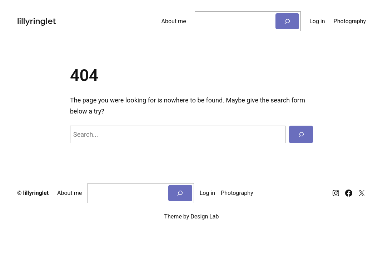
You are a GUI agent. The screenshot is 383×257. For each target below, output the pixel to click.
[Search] (287, 21)
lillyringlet (35, 21)
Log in (317, 21)
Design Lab (204, 216)
